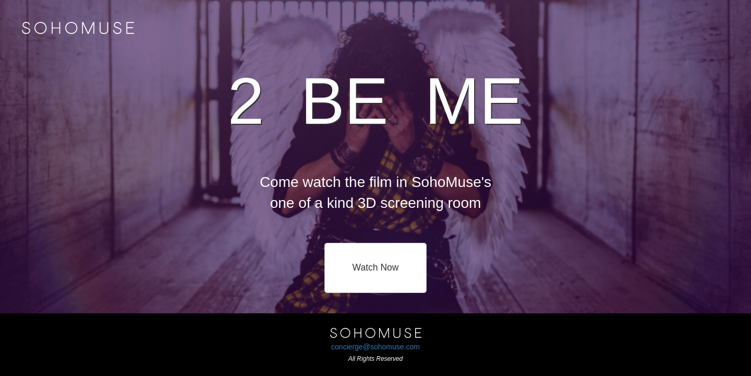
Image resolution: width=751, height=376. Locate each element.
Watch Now (376, 267)
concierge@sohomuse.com (375, 347)
